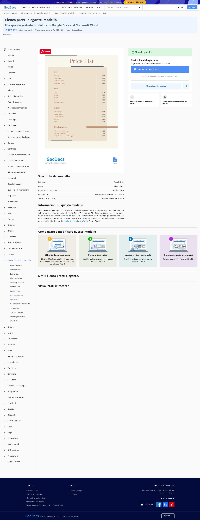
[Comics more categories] (4, 143)
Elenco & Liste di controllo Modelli (36, 13)
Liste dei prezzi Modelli (64, 13)
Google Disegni (14, 184)
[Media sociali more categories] (4, 444)
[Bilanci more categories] (4, 90)
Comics (11, 143)
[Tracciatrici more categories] (4, 456)
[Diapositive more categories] (4, 439)
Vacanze (89, 7)
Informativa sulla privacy (36, 498)
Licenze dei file (32, 490)
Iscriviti (192, 7)
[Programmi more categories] (4, 392)
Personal (78, 7)
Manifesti (12, 380)
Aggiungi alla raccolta (156, 86)
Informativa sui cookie (35, 502)
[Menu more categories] (4, 333)
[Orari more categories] (4, 427)
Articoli (11, 67)
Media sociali (13, 444)
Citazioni (12, 403)
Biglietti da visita (15, 96)
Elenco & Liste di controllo (19, 260)
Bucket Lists (14, 274)
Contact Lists (15, 287)
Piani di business (15, 102)
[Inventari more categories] (4, 208)
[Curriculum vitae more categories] (4, 421)
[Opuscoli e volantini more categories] (4, 85)
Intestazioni (13, 201)
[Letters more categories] (4, 254)
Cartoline (12, 374)
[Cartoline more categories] (4, 374)
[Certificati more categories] (4, 126)
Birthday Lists (15, 269)
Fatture (11, 219)
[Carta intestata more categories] (4, 249)
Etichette (12, 236)
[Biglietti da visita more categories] (4, 96)
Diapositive (13, 438)
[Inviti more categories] (4, 213)
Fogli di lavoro (14, 462)
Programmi (13, 391)
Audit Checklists (16, 265)
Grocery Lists (15, 291)
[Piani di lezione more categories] (4, 243)
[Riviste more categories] (4, 231)
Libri (9, 78)
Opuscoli (11, 72)
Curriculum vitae (15, 421)
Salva (45, 51)
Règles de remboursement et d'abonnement (44, 505)
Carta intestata (15, 248)
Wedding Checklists (17, 316)
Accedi (180, 7)
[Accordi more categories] (4, 61)
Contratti (12, 149)
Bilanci (11, 90)
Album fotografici (16, 356)
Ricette (11, 409)
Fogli (10, 432)
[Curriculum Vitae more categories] (4, 161)
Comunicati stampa (17, 385)
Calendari (12, 113)
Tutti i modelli (11, 49)
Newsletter (12, 338)
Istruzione (66, 7)
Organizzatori (14, 362)
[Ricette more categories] (4, 409)
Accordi (11, 61)
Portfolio (12, 368)
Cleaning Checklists (17, 282)
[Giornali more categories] (4, 345)
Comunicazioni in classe (18, 131)
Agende (11, 55)
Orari (10, 426)
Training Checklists (17, 312)
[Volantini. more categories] (4, 178)
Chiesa (56, 7)
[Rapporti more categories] (4, 415)
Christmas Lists (16, 278)
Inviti (10, 213)
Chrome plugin (76, 490)
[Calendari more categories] (4, 114)
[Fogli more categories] (4, 433)
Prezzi (99, 7)
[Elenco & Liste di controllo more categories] (4, 260)
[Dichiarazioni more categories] (4, 450)
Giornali (11, 344)
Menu (10, 333)
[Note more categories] (4, 351)
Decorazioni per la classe (19, 137)
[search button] (140, 7)
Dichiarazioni (13, 450)
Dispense (12, 195)
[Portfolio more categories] (4, 368)
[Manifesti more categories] (4, 380)
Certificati (12, 125)
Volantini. (12, 178)
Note (10, 350)
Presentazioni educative (18, 166)
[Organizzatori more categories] (4, 362)
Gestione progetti (16, 397)
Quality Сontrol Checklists (20, 304)
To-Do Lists (14, 308)
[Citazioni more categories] (4, 403)
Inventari (12, 207)
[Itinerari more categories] (4, 225)
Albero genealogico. (16, 172)
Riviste (11, 231)
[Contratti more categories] (4, 149)
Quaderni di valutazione (18, 190)
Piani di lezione (14, 242)
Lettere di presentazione (19, 154)
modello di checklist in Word (74, 221)
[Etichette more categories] (4, 237)
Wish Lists (14, 321)
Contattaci (74, 494)
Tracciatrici (13, 456)
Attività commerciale (41, 7)
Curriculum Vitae (15, 160)
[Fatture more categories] (4, 219)
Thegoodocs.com (10, 13)
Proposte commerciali (17, 108)
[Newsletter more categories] (4, 339)
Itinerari (11, 225)
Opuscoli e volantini (16, 84)
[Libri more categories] (4, 79)
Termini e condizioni (34, 494)
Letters (11, 254)
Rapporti (12, 415)
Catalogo (12, 119)
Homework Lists (16, 295)
